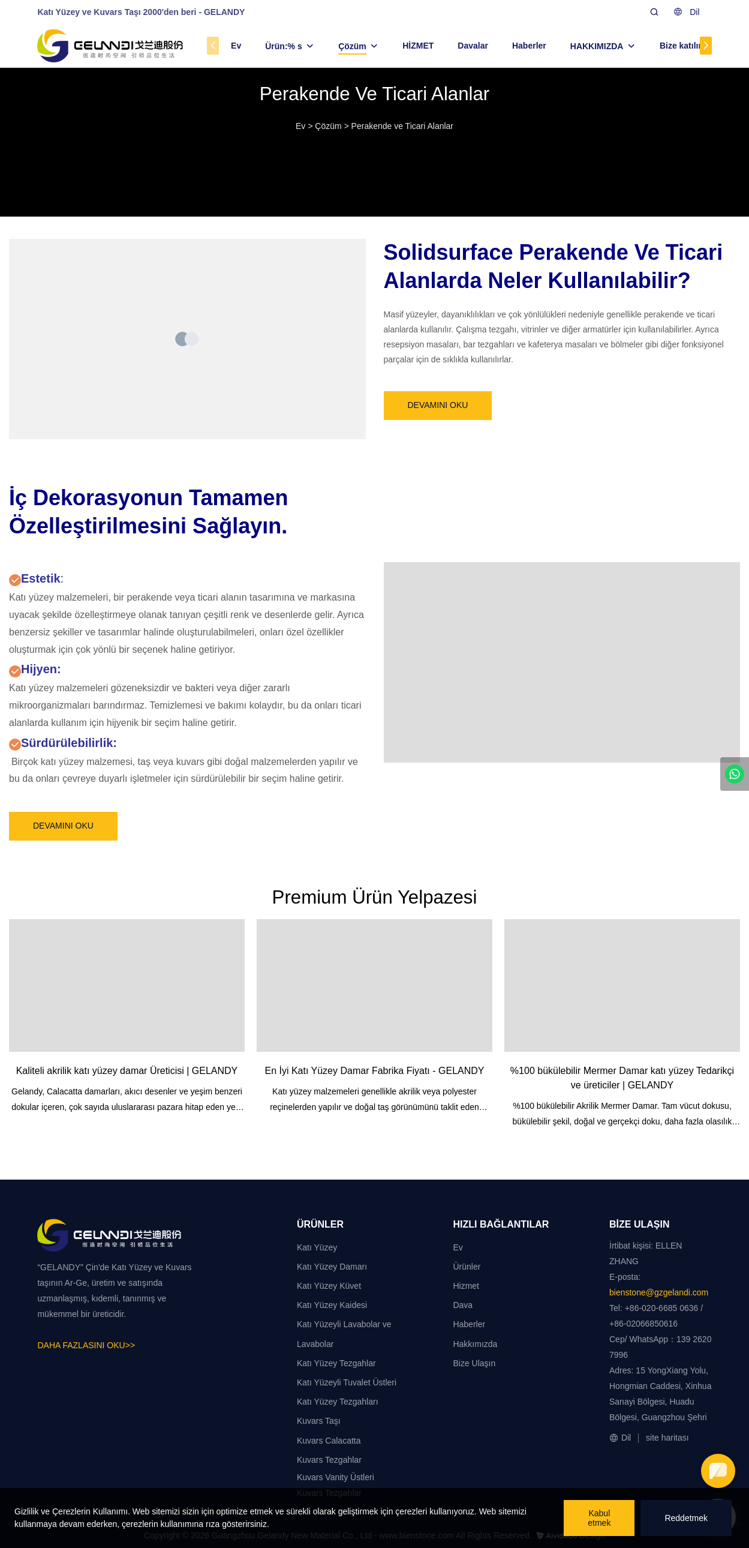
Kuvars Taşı (319, 1421)
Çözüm (352, 46)
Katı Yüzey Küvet (329, 1286)
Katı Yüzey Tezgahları (337, 1401)
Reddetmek (686, 1518)
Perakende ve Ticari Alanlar (402, 126)
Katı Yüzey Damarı (332, 1266)
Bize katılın (681, 45)
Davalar (473, 45)
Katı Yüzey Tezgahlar (336, 1363)
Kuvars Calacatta (329, 1440)
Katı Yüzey (317, 1247)
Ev (236, 45)
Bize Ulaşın (474, 1363)
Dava (463, 1305)
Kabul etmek (599, 1518)
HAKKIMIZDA (597, 46)
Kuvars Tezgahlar (329, 1460)
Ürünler (466, 1266)
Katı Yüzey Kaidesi (332, 1305)
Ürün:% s (283, 46)
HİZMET (418, 45)
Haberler (529, 45)
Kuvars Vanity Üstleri (335, 1477)
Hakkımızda (475, 1344)
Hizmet (466, 1286)
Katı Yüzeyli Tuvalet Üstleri (346, 1382)
